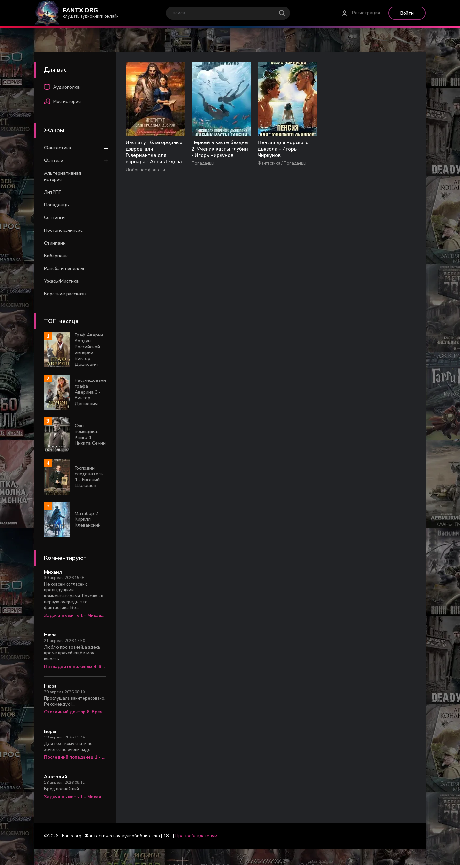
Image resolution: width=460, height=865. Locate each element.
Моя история (62, 102)
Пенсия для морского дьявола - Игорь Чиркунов (270, 149)
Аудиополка (62, 88)
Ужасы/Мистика (61, 281)
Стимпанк (54, 243)
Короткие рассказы (65, 294)
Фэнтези (53, 160)
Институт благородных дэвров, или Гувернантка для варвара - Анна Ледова (151, 156)
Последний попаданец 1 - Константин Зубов (75, 757)
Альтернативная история (62, 176)
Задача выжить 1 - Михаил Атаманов (75, 616)
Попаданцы (56, 205)
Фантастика (57, 148)
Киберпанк (56, 256)
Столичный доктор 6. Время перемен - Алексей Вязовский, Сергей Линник (75, 712)
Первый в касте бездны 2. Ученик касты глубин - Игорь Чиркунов (210, 153)
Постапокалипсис (63, 230)
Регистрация (366, 13)
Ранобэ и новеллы (64, 268)
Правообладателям (196, 836)
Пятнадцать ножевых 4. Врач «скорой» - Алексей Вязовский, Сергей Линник (75, 667)
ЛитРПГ (52, 192)
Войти (407, 13)
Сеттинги (54, 218)
